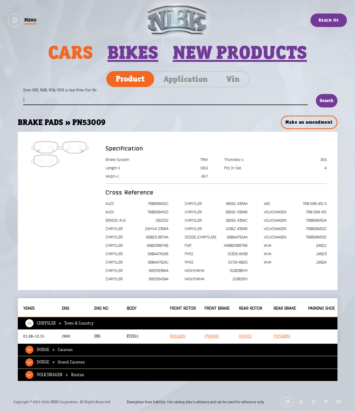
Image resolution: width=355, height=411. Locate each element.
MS (338, 402)
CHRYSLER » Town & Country (65, 323)
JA (301, 402)
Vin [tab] (232, 79)
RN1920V (178, 336)
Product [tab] (130, 79)
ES (313, 402)
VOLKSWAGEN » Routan (60, 375)
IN (326, 402)
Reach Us (329, 20)
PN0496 (211, 336)
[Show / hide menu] (15, 20)
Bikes (132, 52)
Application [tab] (186, 79)
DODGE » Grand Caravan (61, 362)
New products (240, 52)
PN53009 (281, 336)
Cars (70, 52)
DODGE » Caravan (55, 349)
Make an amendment (308, 122)
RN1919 (245, 336)
